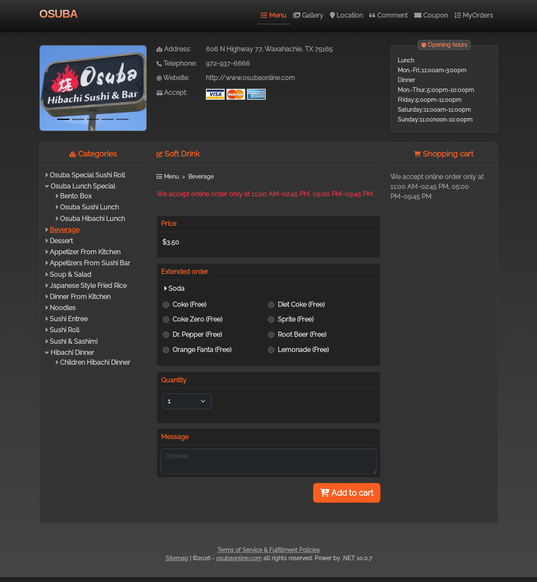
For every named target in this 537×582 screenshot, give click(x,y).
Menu (273, 15)
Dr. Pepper (197, 334)
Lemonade (303, 350)
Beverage (64, 230)
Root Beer (302, 334)
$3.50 (170, 242)
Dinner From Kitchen (80, 297)
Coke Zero (197, 319)
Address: (174, 49)
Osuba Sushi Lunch (89, 207)
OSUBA (58, 13)
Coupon (431, 15)
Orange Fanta (202, 350)
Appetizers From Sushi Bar (90, 263)
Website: (173, 78)
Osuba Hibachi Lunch (92, 219)
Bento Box (76, 196)
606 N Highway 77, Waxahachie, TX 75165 (269, 49)
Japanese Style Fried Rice (88, 286)
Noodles (63, 308)
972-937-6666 (228, 63)
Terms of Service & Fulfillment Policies (268, 550)
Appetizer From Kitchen (85, 252)
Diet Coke (301, 304)
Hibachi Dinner (72, 353)
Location (346, 15)
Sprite (295, 319)
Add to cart (346, 493)
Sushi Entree (69, 319)
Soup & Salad (70, 274)
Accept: (172, 93)
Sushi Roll (64, 330)
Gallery (308, 15)
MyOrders (473, 15)
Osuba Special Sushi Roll (87, 175)
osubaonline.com (239, 558)
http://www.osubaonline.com (250, 78)
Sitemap (177, 558)
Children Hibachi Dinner (95, 362)
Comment (388, 15)
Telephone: (176, 63)
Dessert (61, 241)
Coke (189, 304)
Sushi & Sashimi (73, 341)
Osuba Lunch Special (83, 186)
